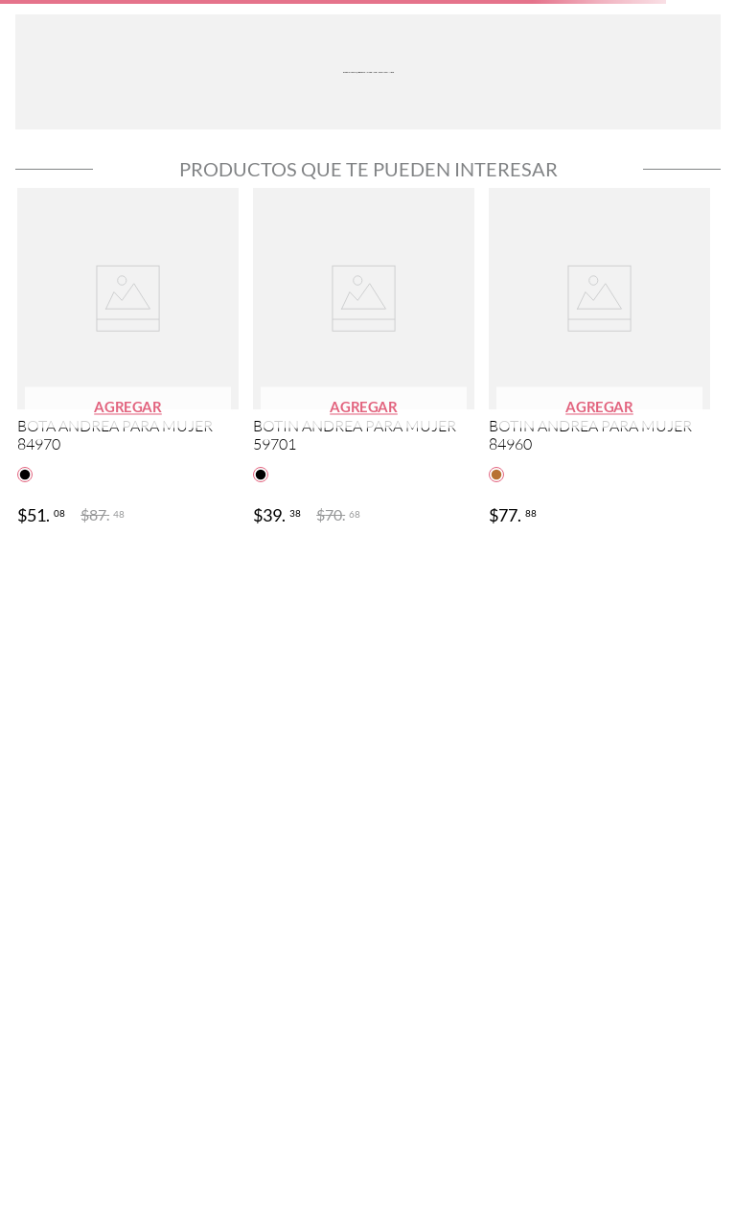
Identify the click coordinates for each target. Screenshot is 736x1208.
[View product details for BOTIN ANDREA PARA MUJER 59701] (363, 358)
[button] (128, 408)
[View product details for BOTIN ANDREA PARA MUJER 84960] (599, 358)
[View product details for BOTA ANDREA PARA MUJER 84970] (128, 358)
